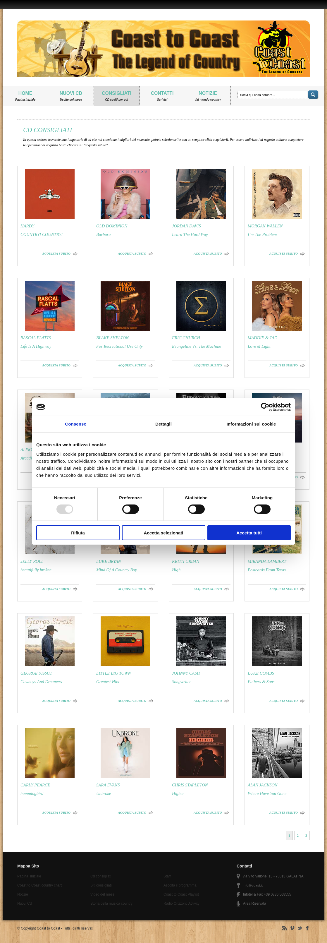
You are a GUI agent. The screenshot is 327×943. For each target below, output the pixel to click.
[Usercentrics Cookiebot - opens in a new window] (265, 407)
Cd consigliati (100, 876)
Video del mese (102, 894)
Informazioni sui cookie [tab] (251, 423)
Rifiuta (78, 532)
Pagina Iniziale (29, 876)
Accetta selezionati (163, 532)
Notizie (22, 894)
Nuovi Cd (24, 903)
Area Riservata (254, 903)
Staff (167, 876)
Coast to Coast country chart (39, 885)
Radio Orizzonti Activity (181, 903)
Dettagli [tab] (163, 423)
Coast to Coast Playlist (181, 894)
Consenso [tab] (75, 423)
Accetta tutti (249, 532)
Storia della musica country (111, 903)
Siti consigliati (101, 885)
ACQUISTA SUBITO (56, 253)
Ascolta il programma (180, 885)
